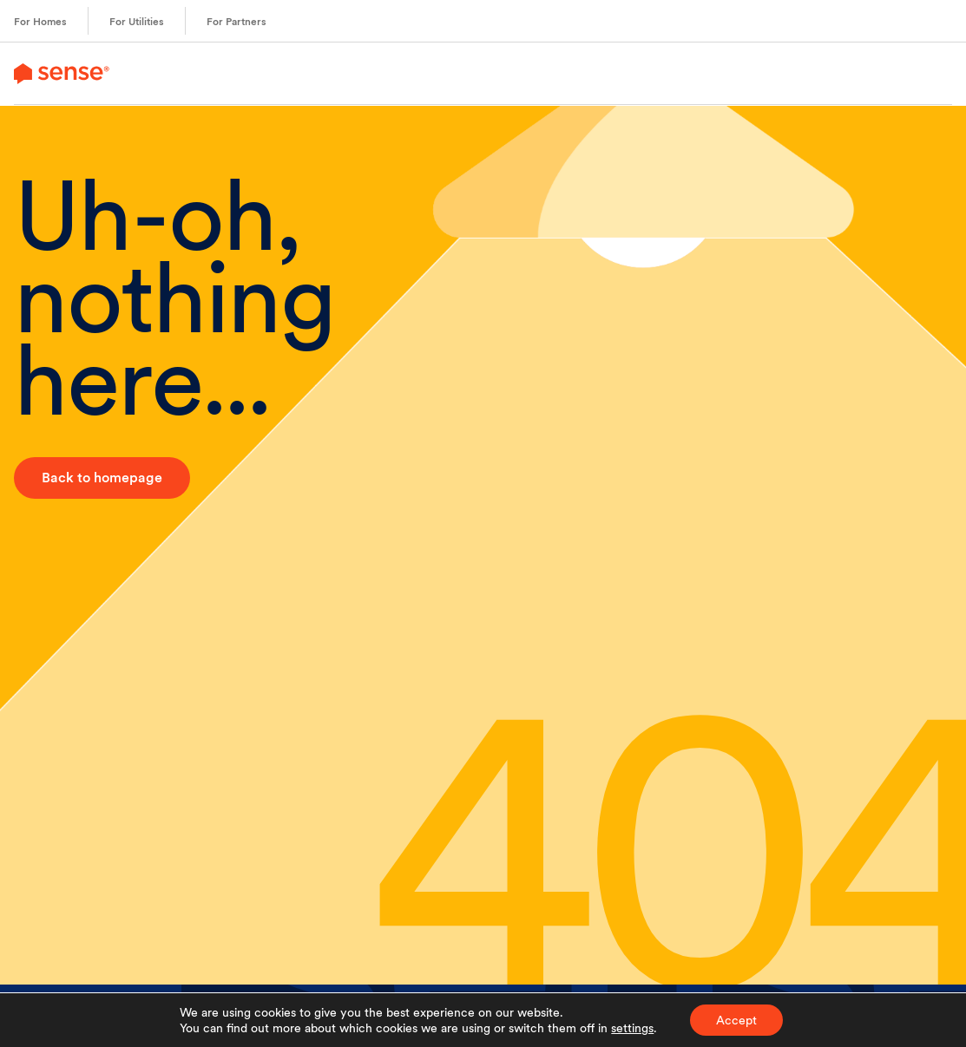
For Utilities (136, 22)
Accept (736, 1020)
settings (632, 1028)
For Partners (236, 22)
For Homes (40, 22)
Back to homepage (102, 477)
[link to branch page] (61, 73)
